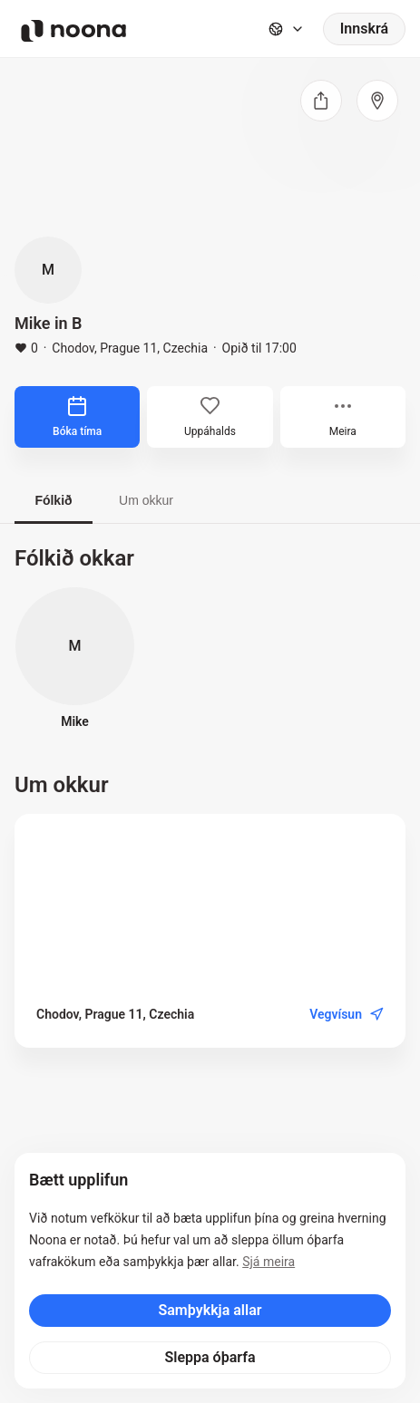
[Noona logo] (73, 31)
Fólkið (53, 500)
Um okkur (146, 500)
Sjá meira (268, 1261)
